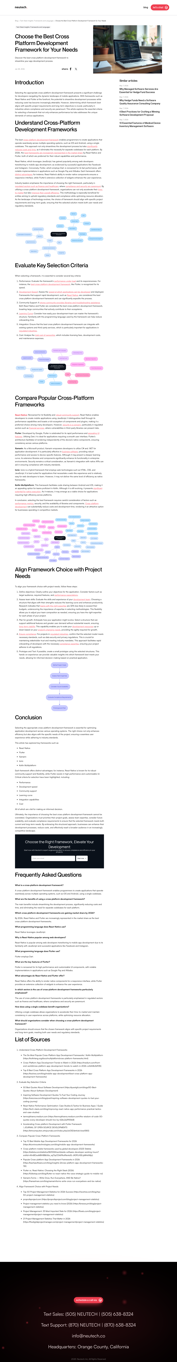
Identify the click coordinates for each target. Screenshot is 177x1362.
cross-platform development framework (41, 140)
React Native (72, 296)
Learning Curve (26, 314)
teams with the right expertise (53, 606)
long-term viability (27, 627)
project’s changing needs (49, 630)
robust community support (67, 415)
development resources (82, 627)
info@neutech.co (88, 1336)
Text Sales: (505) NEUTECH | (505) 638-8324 (88, 1314)
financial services (36, 428)
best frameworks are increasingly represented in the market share (53, 153)
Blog (145, 7)
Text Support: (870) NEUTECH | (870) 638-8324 (88, 1325)
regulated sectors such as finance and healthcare (36, 187)
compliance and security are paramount (83, 187)
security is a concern (72, 425)
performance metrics (24, 504)
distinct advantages (23, 175)
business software (70, 452)
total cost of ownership (45, 336)
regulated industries (28, 331)
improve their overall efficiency (45, 193)
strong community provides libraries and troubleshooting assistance (70, 303)
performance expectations (66, 596)
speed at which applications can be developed (69, 292)
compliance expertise (69, 644)
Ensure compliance (27, 635)
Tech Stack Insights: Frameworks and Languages (37, 21)
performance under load (65, 282)
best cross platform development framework (50, 285)
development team (81, 600)
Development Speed (28, 292)
